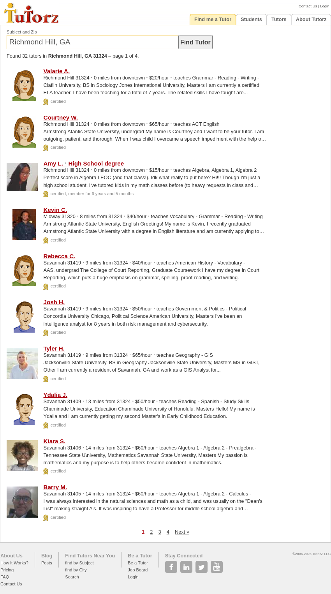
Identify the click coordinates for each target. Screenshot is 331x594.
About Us (11, 556)
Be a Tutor (140, 556)
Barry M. (55, 487)
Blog (46, 556)
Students (251, 19)
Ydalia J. (55, 394)
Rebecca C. (59, 256)
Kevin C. (55, 209)
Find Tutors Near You (90, 556)
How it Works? (14, 563)
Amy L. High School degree (83, 163)
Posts (46, 563)
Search (72, 577)
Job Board (138, 570)
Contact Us (308, 6)
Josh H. (54, 302)
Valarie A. (56, 71)
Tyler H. (54, 348)
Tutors (279, 19)
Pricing (7, 570)
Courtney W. (60, 117)
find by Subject (79, 563)
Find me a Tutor (212, 19)
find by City (75, 570)
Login (324, 6)
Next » (182, 532)
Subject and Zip (22, 32)
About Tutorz (311, 19)
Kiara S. (54, 441)
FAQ (4, 577)
